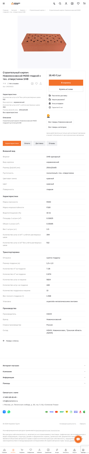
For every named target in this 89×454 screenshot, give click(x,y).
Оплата (27, 143)
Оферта (82, 424)
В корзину (66, 82)
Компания (7, 371)
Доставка (39, 143)
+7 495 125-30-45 (9, 397)
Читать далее (69, 441)
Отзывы (52, 143)
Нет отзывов (12, 83)
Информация (8, 377)
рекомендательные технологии (48, 430)
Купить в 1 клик (66, 89)
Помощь (6, 383)
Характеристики (12, 143)
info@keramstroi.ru (10, 401)
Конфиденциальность (68, 424)
